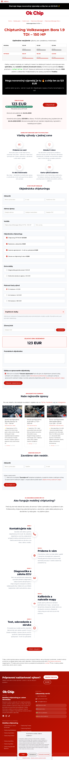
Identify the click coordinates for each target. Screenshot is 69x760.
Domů (10, 21)
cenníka (47, 663)
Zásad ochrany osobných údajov (55, 378)
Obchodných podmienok (54, 661)
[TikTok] (9, 716)
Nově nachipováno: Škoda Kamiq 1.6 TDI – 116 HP (12, 421)
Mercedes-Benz (52, 425)
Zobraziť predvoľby (43, 754)
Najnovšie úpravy (8, 425)
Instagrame (62, 402)
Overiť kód (61, 330)
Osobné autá (25, 21)
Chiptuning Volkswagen (37, 21)
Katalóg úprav (17, 21)
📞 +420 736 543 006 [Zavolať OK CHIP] (41, 696)
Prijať (23, 754)
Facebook (49, 402)
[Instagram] (6, 716)
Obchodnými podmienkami (38, 376)
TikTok (43, 402)
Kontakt (47, 682)
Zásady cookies (26, 758)
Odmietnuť (32, 754)
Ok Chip (8, 445)
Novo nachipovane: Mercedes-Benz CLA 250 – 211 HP (56, 421)
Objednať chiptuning (51, 677)
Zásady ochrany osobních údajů (38, 758)
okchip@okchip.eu (42, 701)
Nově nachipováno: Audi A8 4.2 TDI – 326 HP (34, 421)
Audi (28, 425)
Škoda (14, 425)
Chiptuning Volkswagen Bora (52, 21)
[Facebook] (3, 716)
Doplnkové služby (34, 312)
